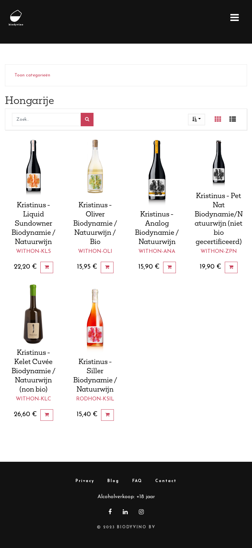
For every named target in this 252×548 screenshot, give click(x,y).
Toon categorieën (32, 75)
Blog (113, 481)
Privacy (84, 481)
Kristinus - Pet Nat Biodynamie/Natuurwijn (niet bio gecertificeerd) (219, 218)
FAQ (137, 481)
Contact (166, 481)
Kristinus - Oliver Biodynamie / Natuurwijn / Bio (95, 223)
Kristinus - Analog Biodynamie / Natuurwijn (157, 227)
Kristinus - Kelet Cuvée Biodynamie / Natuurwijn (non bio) (33, 371)
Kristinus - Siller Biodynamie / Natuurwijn (95, 375)
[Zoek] (87, 119)
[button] (196, 119)
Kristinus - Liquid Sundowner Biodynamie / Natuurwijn (33, 223)
